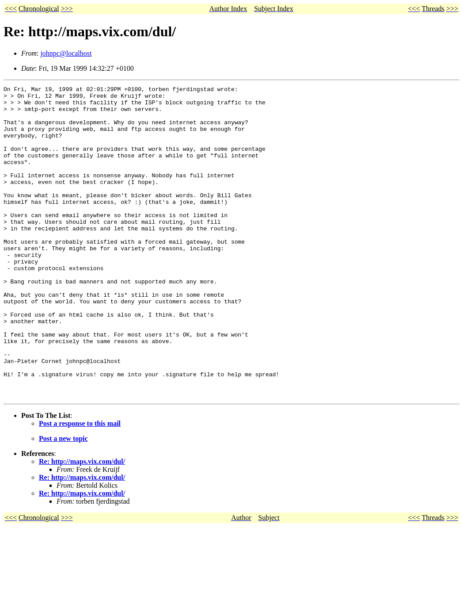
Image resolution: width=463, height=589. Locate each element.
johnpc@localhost (65, 53)
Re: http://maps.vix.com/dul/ (82, 524)
